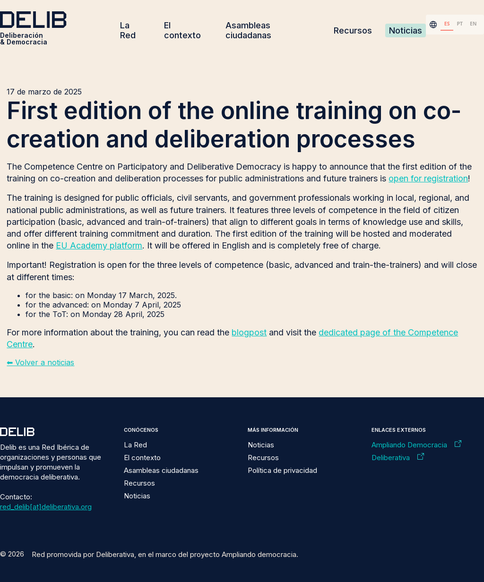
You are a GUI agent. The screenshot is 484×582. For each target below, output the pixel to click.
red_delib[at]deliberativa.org (46, 506)
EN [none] (473, 23)
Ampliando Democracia (409, 444)
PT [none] (460, 23)
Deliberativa (391, 457)
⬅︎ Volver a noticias (40, 362)
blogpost (249, 332)
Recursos (353, 30)
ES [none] (447, 23)
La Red (128, 30)
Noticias (405, 30)
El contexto (182, 30)
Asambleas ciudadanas (248, 30)
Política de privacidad (282, 470)
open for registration (428, 178)
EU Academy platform (99, 245)
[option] (460, 25)
